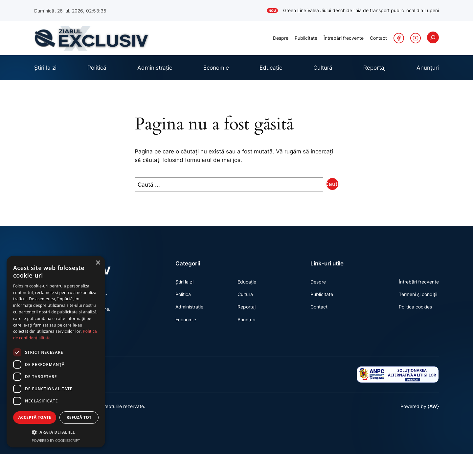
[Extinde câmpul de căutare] (433, 37)
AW (433, 417)
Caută (332, 184)
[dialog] (56, 351)
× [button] (97, 263)
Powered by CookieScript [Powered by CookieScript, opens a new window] (56, 440)
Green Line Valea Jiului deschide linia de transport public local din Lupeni (353, 10)
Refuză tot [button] (78, 417)
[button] (56, 432)
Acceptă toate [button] (34, 417)
